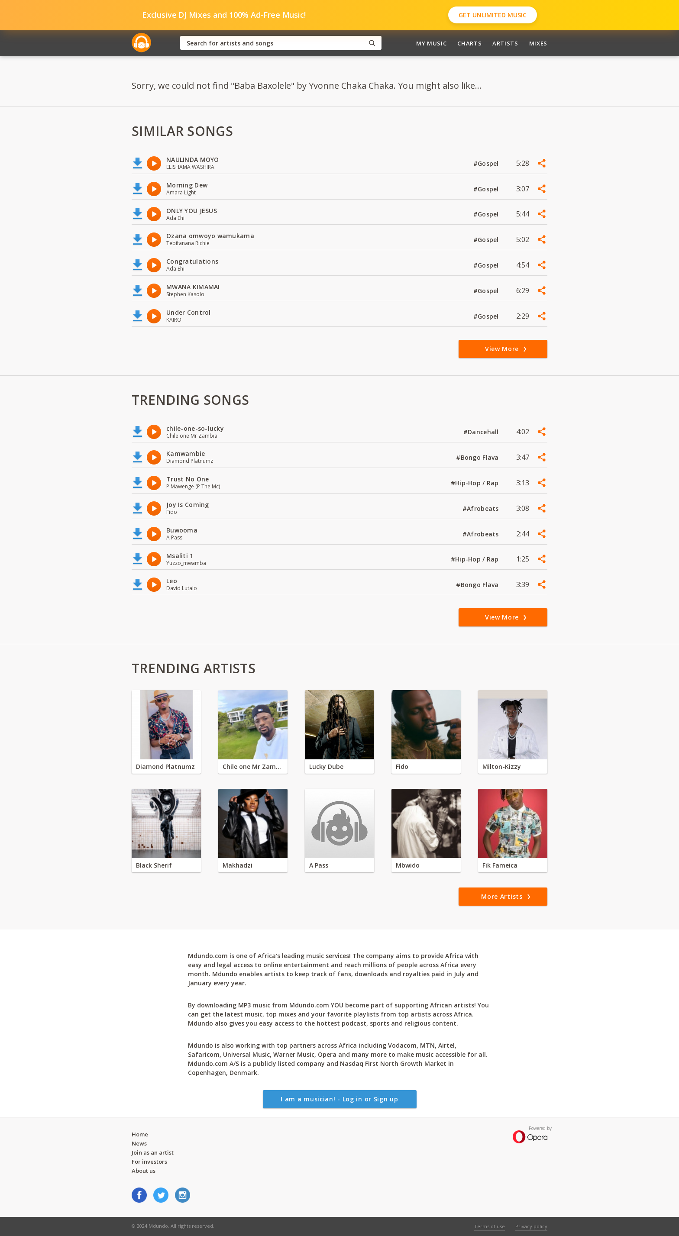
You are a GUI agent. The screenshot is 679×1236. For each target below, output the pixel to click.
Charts (469, 43)
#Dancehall (482, 432)
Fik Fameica (499, 865)
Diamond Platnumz (165, 766)
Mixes (538, 43)
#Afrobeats (481, 508)
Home (140, 1134)
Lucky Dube (326, 766)
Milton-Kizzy (501, 766)
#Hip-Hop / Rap (476, 483)
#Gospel (487, 163)
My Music (431, 43)
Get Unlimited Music (493, 15)
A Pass (318, 865)
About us (143, 1171)
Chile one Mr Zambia (253, 766)
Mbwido (408, 865)
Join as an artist (153, 1152)
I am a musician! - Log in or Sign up (339, 1099)
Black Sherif (154, 865)
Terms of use (489, 1226)
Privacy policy (531, 1226)
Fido (402, 766)
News (139, 1143)
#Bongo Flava (478, 457)
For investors (149, 1161)
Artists (505, 43)
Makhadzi (237, 865)
